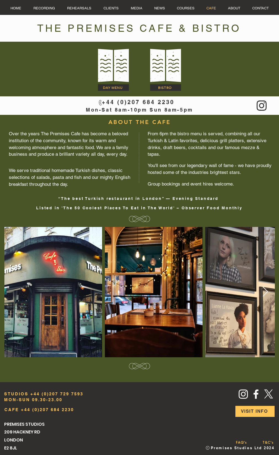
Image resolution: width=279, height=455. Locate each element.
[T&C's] (268, 443)
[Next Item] (265, 292)
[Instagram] (243, 394)
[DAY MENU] (113, 87)
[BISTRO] (165, 87)
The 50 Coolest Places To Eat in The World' (119, 208)
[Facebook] (256, 394)
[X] (268, 394)
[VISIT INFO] (255, 411)
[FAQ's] (241, 443)
